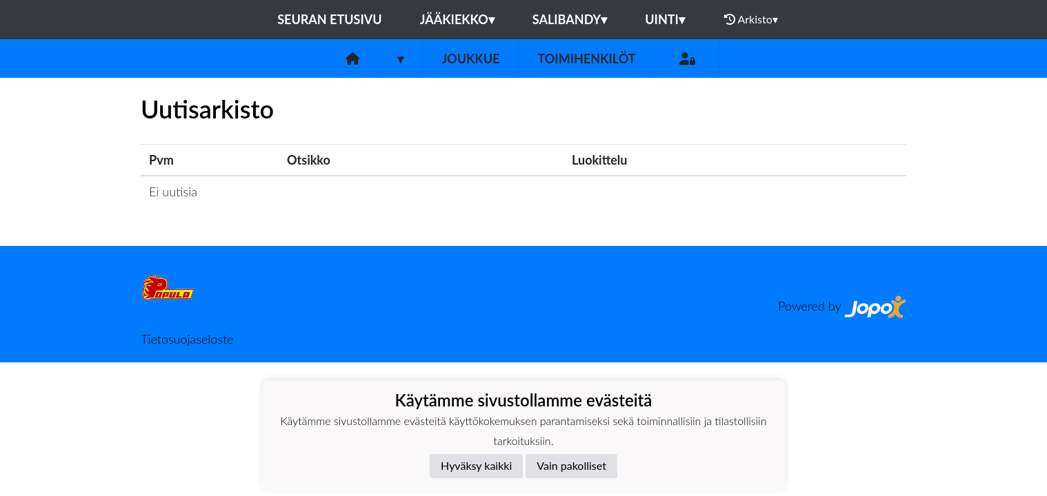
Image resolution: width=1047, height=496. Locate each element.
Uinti (665, 19)
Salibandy (569, 19)
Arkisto (751, 19)
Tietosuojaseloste (187, 339)
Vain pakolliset (571, 465)
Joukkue (470, 58)
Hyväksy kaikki (476, 465)
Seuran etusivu (329, 19)
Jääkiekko (457, 19)
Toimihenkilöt (586, 58)
